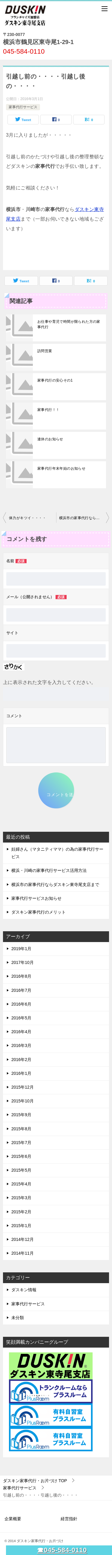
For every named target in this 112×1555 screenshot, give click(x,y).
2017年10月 (22, 962)
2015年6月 (21, 1156)
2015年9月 (21, 1114)
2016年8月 (21, 976)
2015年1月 (21, 1225)
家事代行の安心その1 (55, 380)
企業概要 (12, 1518)
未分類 (17, 1317)
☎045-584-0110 (62, 1550)
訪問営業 (44, 351)
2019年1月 (21, 948)
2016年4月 (21, 1031)
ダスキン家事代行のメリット (38, 912)
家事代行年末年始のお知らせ (61, 468)
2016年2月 (21, 1059)
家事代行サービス (23, 107)
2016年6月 (21, 1004)
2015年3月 (21, 1197)
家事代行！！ (48, 410)
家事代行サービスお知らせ (36, 898)
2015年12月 (22, 1087)
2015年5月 (21, 1170)
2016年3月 (21, 1045)
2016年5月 (21, 1017)
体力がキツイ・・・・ (27, 518)
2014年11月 (22, 1253)
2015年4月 (21, 1184)
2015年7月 (21, 1142)
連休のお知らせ (50, 439)
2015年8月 (21, 1128)
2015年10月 (22, 1101)
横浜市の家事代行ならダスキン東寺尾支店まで (84, 518)
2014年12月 (22, 1239)
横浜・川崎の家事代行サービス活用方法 (49, 870)
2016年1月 (21, 1073)
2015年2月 (21, 1211)
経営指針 (69, 1518)
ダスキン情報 (23, 1289)
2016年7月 (21, 990)
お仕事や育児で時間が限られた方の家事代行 (68, 324)
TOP (35, 1480)
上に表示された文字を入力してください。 (49, 682)
